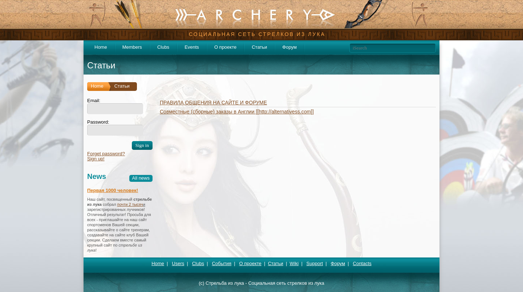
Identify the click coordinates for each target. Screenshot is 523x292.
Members (132, 47)
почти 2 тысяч (130, 204)
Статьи (259, 47)
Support (315, 263)
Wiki (294, 263)
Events (192, 47)
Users (178, 263)
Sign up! (96, 158)
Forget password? (106, 153)
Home (100, 47)
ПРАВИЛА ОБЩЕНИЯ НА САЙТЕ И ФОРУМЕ (213, 102)
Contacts (362, 263)
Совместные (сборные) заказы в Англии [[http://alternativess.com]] (237, 112)
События (221, 263)
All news (141, 178)
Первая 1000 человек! (112, 190)
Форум (289, 47)
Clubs (163, 47)
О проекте (225, 47)
